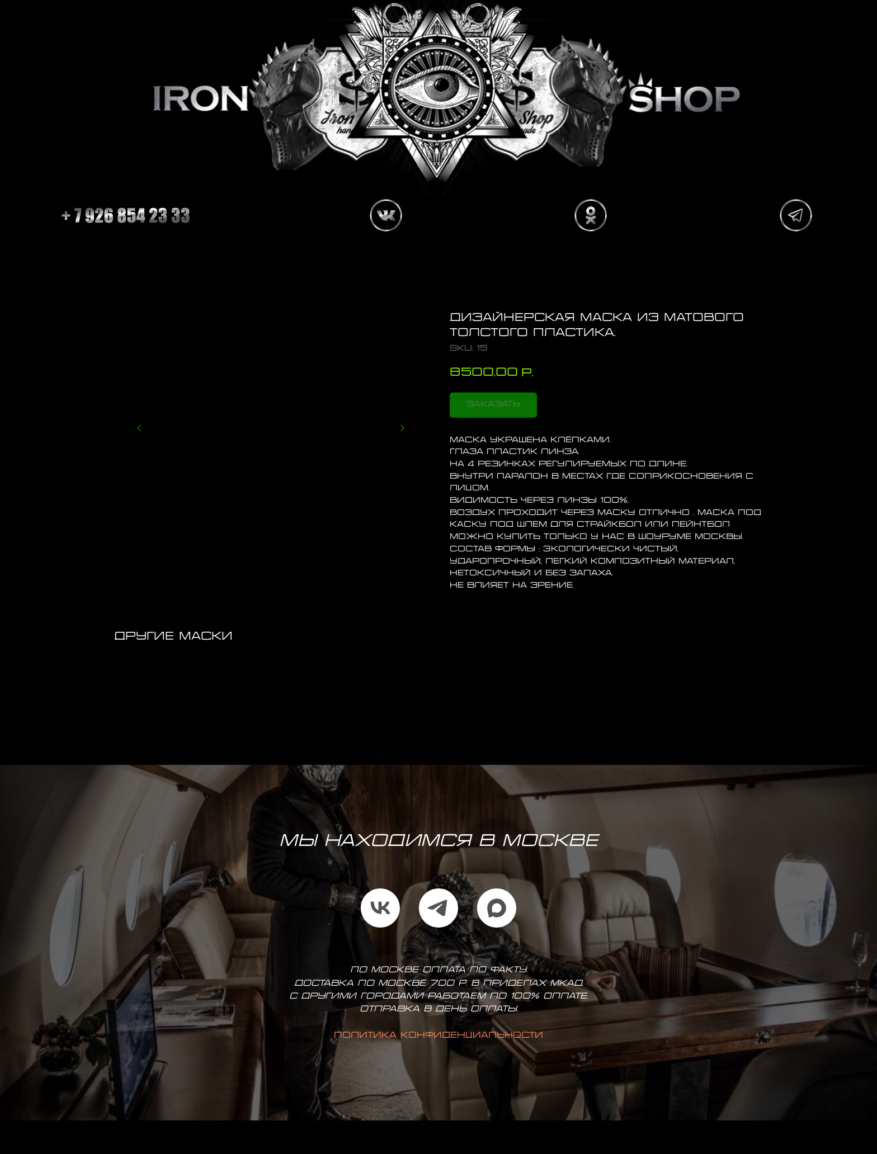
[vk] (380, 908)
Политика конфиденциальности (438, 1035)
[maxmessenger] (496, 908)
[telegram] (438, 908)
